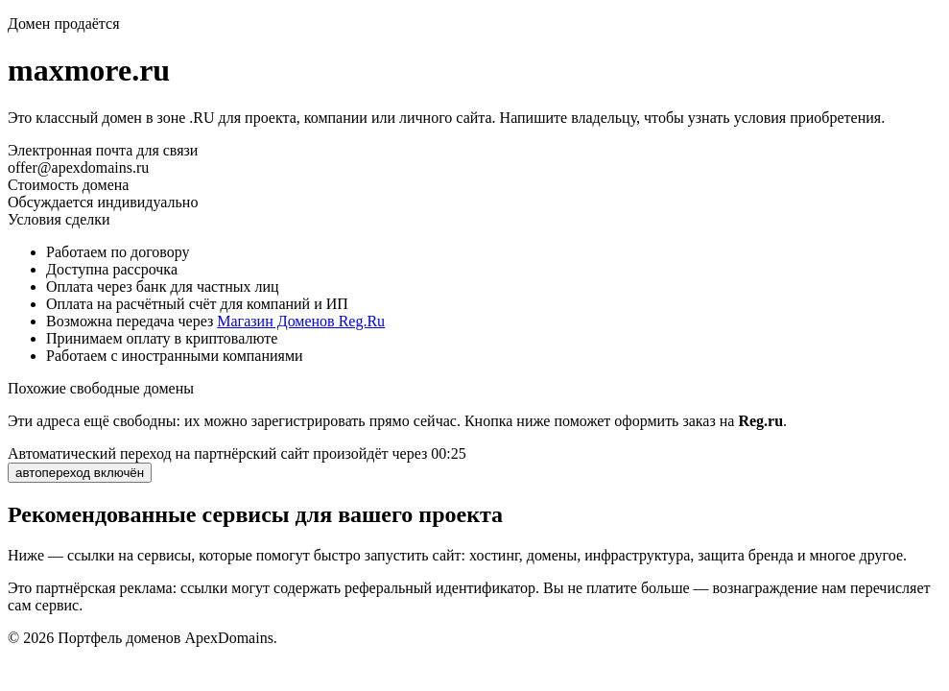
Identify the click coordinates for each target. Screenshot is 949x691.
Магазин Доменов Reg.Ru (301, 321)
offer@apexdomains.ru (78, 167)
